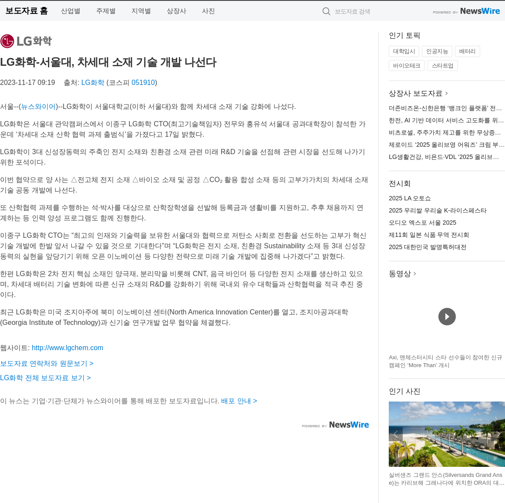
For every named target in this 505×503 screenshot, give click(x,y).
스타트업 (443, 65)
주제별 (106, 10)
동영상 (400, 274)
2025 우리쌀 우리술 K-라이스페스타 (438, 210)
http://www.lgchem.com (68, 347)
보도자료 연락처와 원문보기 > (47, 363)
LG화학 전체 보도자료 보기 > (45, 377)
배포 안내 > (239, 401)
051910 (143, 82)
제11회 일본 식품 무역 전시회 (429, 234)
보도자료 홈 (26, 10)
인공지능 (437, 51)
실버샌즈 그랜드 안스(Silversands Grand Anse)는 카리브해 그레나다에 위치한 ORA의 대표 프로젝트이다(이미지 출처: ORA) (447, 482)
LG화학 (92, 82)
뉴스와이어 (38, 106)
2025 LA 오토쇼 (410, 198)
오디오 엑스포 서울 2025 (422, 222)
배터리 (467, 51)
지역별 (141, 10)
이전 (396, 434)
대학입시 (404, 51)
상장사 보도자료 (416, 93)
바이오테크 (407, 65)
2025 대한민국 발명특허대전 (428, 246)
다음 (498, 434)
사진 (208, 10)
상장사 (176, 10)
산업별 (71, 10)
